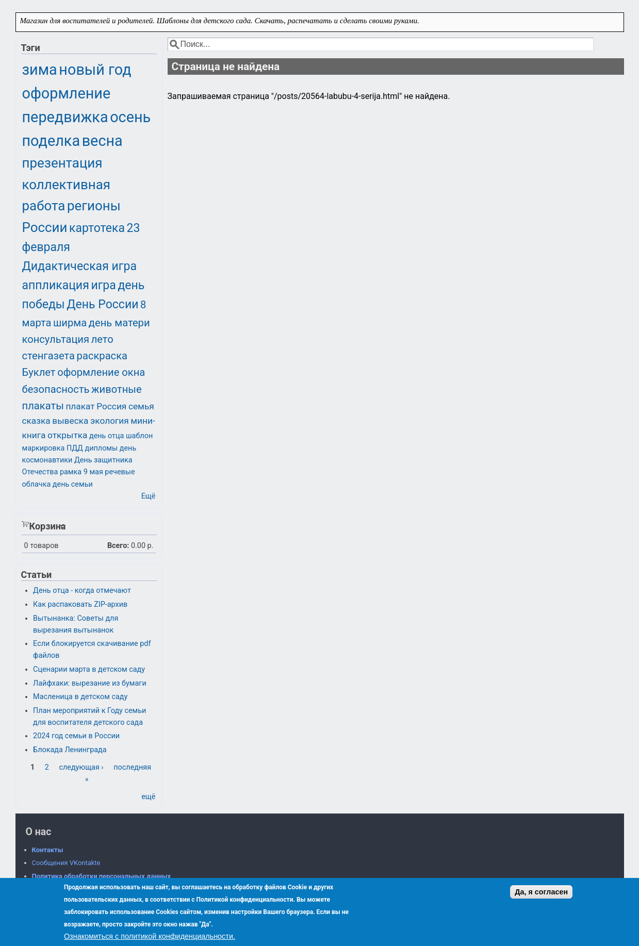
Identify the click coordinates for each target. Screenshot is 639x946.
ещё (148, 796)
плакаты (43, 406)
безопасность (56, 389)
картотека (97, 228)
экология (109, 421)
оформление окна (101, 372)
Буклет (39, 372)
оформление (66, 93)
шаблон (139, 435)
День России (102, 304)
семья (141, 406)
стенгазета (48, 356)
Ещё (148, 496)
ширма (70, 323)
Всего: (118, 545)
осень (130, 117)
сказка (36, 421)
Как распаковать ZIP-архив (80, 604)
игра (103, 285)
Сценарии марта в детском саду (89, 669)
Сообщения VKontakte (66, 863)
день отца (106, 435)
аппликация (55, 285)
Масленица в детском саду (80, 696)
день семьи (73, 484)
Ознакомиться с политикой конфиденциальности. (149, 936)
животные (116, 389)
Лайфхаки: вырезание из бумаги (89, 683)
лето (102, 339)
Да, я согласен (541, 892)
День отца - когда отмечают (82, 590)
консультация (56, 339)
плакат (79, 406)
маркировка (43, 448)
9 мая (93, 472)
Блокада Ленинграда (69, 749)
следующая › (81, 767)
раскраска (102, 356)
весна (102, 141)
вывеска (70, 421)
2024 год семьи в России (76, 736)
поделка (51, 141)
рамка (70, 472)
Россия (111, 406)
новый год (95, 69)
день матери (119, 323)
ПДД (75, 448)
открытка (67, 435)
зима (39, 69)
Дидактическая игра (79, 266)
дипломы (101, 448)
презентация (62, 163)
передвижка (65, 117)
